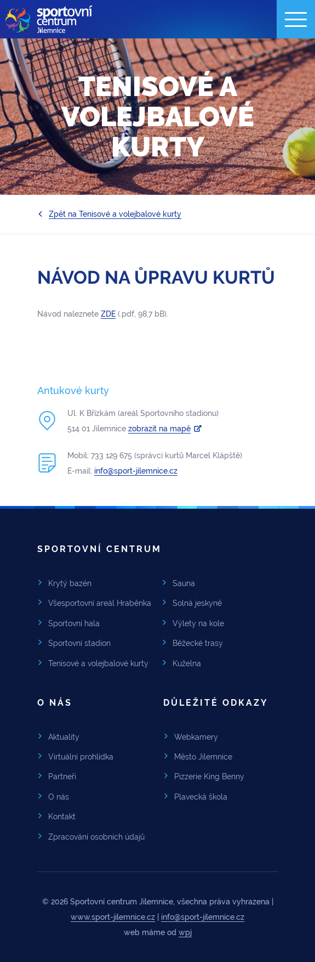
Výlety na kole (198, 623)
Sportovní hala (74, 623)
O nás (58, 796)
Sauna (184, 583)
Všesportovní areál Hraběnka (99, 603)
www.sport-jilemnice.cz (113, 917)
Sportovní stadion (79, 643)
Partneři (62, 776)
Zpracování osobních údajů (96, 836)
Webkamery (196, 737)
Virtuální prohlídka (80, 756)
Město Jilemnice (203, 756)
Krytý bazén (69, 583)
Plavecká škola (200, 796)
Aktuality (63, 737)
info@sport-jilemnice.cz (135, 470)
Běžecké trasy (198, 643)
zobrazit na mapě (159, 428)
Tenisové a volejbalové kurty (98, 663)
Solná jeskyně (197, 603)
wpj (185, 932)
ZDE (108, 314)
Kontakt (62, 816)
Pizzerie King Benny (209, 776)
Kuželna (187, 663)
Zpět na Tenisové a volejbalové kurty (115, 214)
